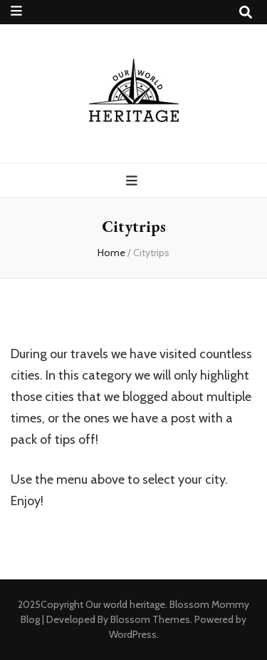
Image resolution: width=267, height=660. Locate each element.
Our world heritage (125, 604)
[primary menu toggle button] (133, 181)
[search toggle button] (245, 12)
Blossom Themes (150, 619)
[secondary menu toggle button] (16, 11)
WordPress (133, 634)
